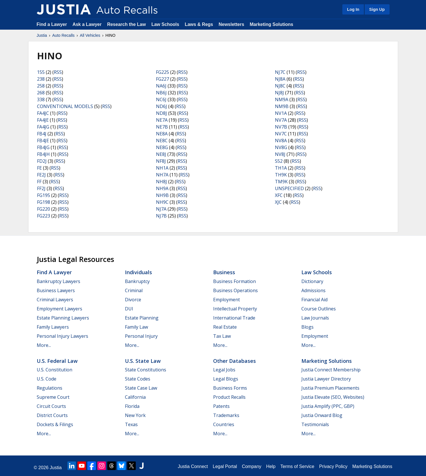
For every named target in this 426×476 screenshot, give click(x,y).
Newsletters (231, 24)
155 (41, 72)
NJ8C (280, 86)
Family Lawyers (53, 327)
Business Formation (234, 281)
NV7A (281, 120)
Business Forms (230, 388)
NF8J (161, 161)
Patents (221, 406)
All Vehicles (90, 35)
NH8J (161, 181)
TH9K (281, 175)
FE (39, 168)
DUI (129, 309)
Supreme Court (53, 397)
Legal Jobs (224, 370)
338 (41, 99)
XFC (279, 195)
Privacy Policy (333, 466)
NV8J (280, 154)
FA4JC (43, 113)
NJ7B (161, 216)
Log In (353, 9)
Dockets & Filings (55, 424)
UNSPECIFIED (289, 188)
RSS (58, 72)
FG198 (43, 202)
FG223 (43, 216)
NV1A (281, 113)
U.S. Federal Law (57, 360)
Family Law (136, 327)
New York (135, 415)
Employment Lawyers (59, 309)
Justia (42, 35)
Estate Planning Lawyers (63, 318)
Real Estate (225, 327)
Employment (226, 299)
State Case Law (141, 388)
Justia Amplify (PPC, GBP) (327, 406)
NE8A (162, 134)
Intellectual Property (235, 309)
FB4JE (43, 140)
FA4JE (43, 120)
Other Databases (234, 360)
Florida (132, 406)
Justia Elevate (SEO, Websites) (332, 397)
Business (224, 272)
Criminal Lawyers (55, 299)
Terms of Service (297, 466)
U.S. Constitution (54, 370)
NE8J (161, 154)
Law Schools (165, 24)
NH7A (162, 175)
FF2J (41, 188)
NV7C (281, 134)
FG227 (162, 79)
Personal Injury (141, 336)
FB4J (41, 134)
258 (41, 86)
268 (41, 92)
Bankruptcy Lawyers (58, 281)
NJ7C (280, 72)
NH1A (162, 168)
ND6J (161, 106)
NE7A (162, 120)
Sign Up (376, 9)
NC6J (161, 99)
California (135, 397)
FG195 (43, 195)
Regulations (49, 388)
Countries (223, 424)
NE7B (162, 127)
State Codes (137, 379)
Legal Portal (225, 466)
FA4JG (43, 127)
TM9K (281, 181)
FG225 (162, 72)
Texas (131, 424)
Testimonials (315, 424)
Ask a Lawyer (88, 24)
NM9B (282, 106)
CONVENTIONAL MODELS (65, 106)
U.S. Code (46, 379)
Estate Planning (142, 318)
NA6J (161, 86)
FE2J (41, 175)
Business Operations (235, 290)
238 (41, 79)
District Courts (52, 415)
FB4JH (43, 154)
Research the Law (126, 24)
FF (39, 181)
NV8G (281, 147)
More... (44, 345)
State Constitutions (145, 370)
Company (251, 466)
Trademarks (226, 415)
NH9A (162, 188)
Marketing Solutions (271, 24)
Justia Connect (193, 466)
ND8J (161, 113)
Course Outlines (318, 309)
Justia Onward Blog (321, 415)
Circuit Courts (51, 406)
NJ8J (279, 92)
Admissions (313, 290)
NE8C (162, 140)
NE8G (162, 147)
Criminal (134, 290)
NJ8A (280, 79)
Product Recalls (229, 397)
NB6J (161, 92)
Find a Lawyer (52, 24)
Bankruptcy (137, 281)
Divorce (133, 299)
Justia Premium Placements (330, 388)
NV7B (281, 127)
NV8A (281, 140)
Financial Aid (314, 299)
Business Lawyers (56, 290)
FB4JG (43, 147)
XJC (278, 202)
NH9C (162, 202)
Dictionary (312, 281)
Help (270, 466)
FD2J (42, 161)
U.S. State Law (143, 360)
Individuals (138, 272)
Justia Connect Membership (331, 370)
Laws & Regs (199, 24)
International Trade (234, 318)
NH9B (162, 195)
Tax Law (222, 336)
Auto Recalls (63, 35)
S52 (279, 161)
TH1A (281, 168)
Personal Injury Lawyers (62, 336)
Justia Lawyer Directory (326, 379)
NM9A (281, 99)
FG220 (43, 209)
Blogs (307, 327)
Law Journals (315, 318)
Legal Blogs (225, 379)
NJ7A (161, 209)
